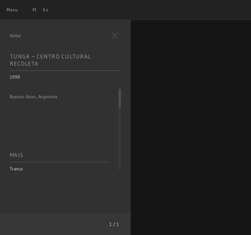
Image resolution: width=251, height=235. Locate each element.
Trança (16, 169)
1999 (15, 77)
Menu (12, 9)
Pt (35, 9)
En (45, 9)
